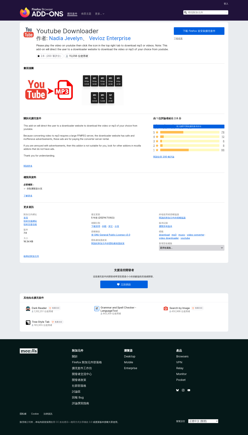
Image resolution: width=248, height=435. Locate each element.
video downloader (169, 238)
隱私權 (23, 413)
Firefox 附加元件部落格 (87, 362)
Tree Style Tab (41, 321)
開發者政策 (79, 379)
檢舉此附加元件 (31, 256)
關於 (75, 356)
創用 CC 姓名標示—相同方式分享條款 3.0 (71, 422)
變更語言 (180, 421)
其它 (110, 226)
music (181, 234)
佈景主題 (86, 13)
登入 (226, 3)
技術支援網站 (30, 221)
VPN (179, 362)
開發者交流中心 (82, 374)
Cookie (35, 413)
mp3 (174, 234)
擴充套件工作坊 (82, 368)
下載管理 (95, 226)
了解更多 (28, 195)
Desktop (129, 356)
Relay (179, 368)
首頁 (26, 217)
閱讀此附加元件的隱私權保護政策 (107, 243)
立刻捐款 (124, 284)
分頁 (117, 226)
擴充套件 (72, 13)
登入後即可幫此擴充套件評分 (188, 126)
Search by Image (180, 308)
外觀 (104, 226)
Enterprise (130, 368)
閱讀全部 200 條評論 (163, 156)
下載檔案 (178, 38)
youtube (185, 238)
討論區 (76, 391)
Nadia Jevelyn (66, 38)
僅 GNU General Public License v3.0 (110, 234)
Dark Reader (39, 308)
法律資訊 (47, 413)
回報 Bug (78, 397)
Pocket (181, 379)
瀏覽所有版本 (165, 226)
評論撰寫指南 (80, 403)
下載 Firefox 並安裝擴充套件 (199, 30)
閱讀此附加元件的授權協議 (172, 217)
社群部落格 (79, 385)
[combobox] (205, 12)
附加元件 (77, 350)
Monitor (181, 374)
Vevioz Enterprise (110, 38)
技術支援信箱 (30, 224)
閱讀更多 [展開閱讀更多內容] (28, 166)
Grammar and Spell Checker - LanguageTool (118, 309)
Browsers (182, 356)
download (164, 234)
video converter (195, 234)
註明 (28, 422)
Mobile (128, 362)
